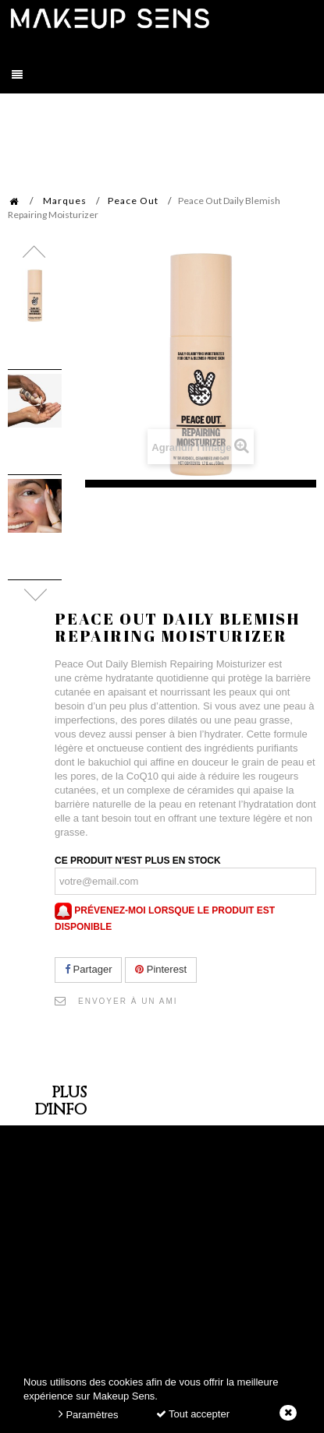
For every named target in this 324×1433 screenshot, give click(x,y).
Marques (65, 200)
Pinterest (161, 969)
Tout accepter (193, 1414)
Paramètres (89, 1414)
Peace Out (133, 200)
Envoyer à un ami (128, 1001)
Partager (88, 969)
